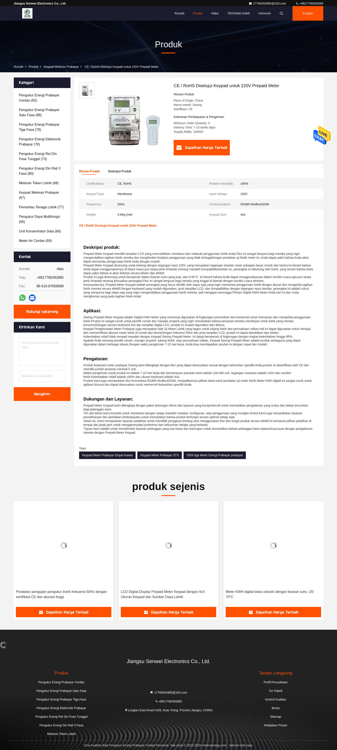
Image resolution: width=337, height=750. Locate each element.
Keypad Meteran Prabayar (61, 66)
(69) (35, 241)
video (215, 13)
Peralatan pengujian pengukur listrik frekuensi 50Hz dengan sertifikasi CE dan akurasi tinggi (166, 594)
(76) (40, 141)
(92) (39, 97)
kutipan (308, 13)
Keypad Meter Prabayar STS (159, 455)
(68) (39, 183)
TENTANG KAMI (238, 13)
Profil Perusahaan (276, 682)
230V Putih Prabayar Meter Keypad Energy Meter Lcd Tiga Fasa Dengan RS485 (61, 594)
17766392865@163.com (268, 3)
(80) (39, 171)
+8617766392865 (309, 3)
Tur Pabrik (275, 691)
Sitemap (275, 716)
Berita (276, 708)
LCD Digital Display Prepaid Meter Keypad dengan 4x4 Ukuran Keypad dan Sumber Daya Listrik (267, 594)
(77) (41, 207)
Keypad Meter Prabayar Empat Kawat (107, 455)
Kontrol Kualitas (275, 699)
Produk (197, 13)
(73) (38, 156)
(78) (39, 127)
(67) (39, 195)
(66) (39, 219)
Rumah (179, 13)
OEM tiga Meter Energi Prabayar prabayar (215, 455)
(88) (39, 112)
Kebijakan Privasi (275, 725)
